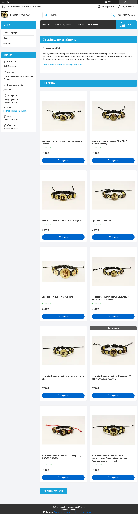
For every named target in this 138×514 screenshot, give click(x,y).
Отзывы (7, 44)
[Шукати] (46, 15)
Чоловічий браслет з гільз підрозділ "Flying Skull (63, 377)
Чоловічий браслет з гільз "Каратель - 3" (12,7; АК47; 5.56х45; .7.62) (111, 377)
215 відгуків (113, 2)
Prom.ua (82, 507)
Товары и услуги (62, 24)
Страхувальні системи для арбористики (63, 64)
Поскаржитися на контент (64, 512)
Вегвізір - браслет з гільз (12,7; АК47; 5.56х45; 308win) (109, 142)
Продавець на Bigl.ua (69, 510)
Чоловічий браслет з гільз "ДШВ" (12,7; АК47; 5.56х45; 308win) (110, 298)
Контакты (93, 24)
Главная (46, 24)
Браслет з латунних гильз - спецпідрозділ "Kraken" (62, 142)
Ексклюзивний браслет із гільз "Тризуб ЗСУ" (63, 220)
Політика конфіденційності (86, 512)
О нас (81, 24)
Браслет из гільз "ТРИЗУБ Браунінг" (59, 297)
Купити (65, 160)
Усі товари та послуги (53, 491)
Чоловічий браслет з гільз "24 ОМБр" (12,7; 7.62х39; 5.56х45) (62, 456)
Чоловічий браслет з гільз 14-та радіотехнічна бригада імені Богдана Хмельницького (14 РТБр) (109, 458)
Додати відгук (128, 6)
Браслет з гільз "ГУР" (102, 220)
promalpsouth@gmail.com (15, 111)
